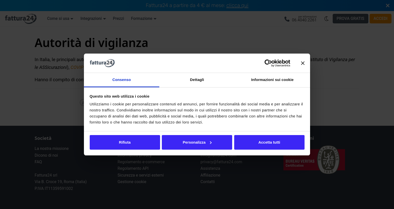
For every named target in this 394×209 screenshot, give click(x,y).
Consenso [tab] (121, 79)
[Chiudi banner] (303, 63)
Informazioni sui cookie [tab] (272, 79)
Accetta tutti (269, 142)
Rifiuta (125, 142)
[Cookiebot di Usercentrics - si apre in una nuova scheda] (268, 63)
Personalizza (197, 142)
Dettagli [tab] (197, 79)
